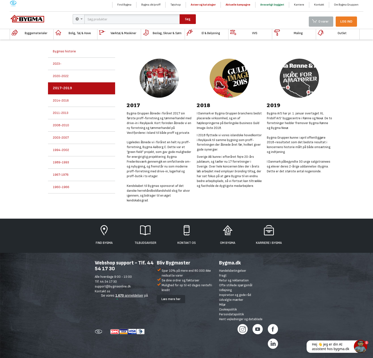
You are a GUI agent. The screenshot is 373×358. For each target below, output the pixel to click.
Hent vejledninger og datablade (240, 319)
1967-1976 (61, 175)
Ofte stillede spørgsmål (235, 285)
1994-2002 (61, 150)
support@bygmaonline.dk (113, 286)
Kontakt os (102, 291)
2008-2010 (61, 125)
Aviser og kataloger (203, 5)
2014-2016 (61, 100)
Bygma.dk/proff (150, 5)
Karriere (299, 5)
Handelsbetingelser (232, 271)
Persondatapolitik (231, 314)
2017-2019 (62, 88)
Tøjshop (175, 5)
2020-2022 (61, 76)
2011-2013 (60, 113)
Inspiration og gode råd (235, 295)
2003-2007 (61, 137)
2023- (57, 64)
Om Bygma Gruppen (346, 5)
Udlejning (225, 290)
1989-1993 (61, 162)
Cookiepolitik (228, 309)
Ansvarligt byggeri (272, 5)
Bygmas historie (64, 51)
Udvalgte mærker (231, 300)
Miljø (222, 304)
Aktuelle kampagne (238, 5)
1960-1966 (61, 187)
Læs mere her (171, 299)
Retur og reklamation (234, 280)
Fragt (223, 275)
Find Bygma (124, 5)
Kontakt (319, 5)
